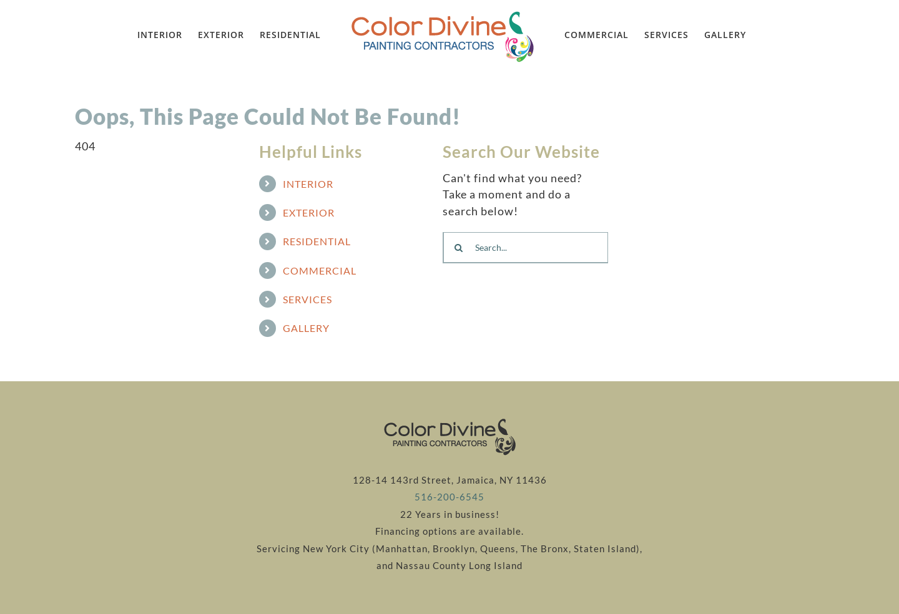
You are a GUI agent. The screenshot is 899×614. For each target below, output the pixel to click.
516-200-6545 (449, 497)
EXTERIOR (309, 212)
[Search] (458, 247)
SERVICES (307, 299)
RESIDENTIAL (317, 241)
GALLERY (306, 328)
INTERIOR (308, 184)
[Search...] (525, 247)
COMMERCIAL (319, 270)
